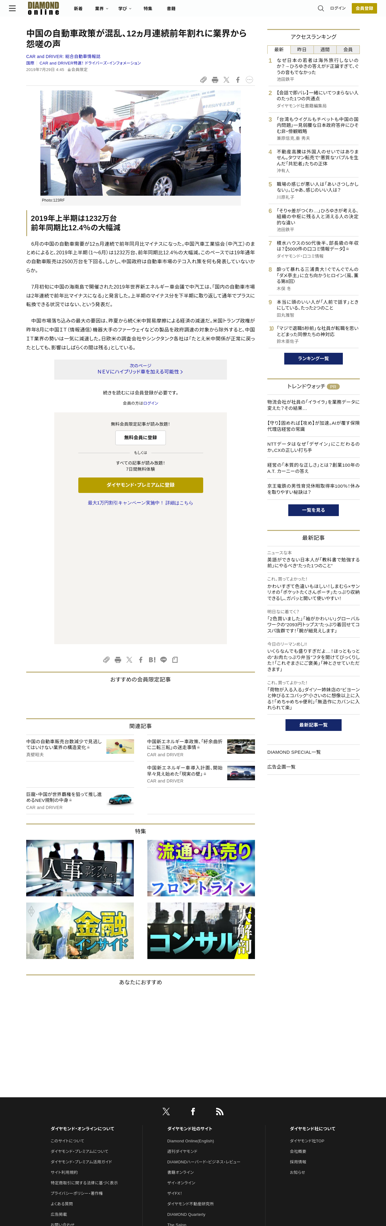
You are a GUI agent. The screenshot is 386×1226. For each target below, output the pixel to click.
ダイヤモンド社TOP (307, 1011)
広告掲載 (59, 1084)
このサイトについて (67, 1011)
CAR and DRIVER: (63, 56)
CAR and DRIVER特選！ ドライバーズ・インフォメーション (90, 63)
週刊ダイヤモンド (182, 1022)
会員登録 (347, 10)
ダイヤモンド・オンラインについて (82, 999)
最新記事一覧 (313, 725)
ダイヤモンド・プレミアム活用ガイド (81, 1032)
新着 (95, 11)
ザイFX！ (175, 1063)
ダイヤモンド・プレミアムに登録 (140, 485)
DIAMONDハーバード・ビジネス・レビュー (204, 1032)
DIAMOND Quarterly (186, 1084)
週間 (325, 49)
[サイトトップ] (54, 10)
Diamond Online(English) (190, 1011)
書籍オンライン (180, 1042)
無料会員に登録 (140, 437)
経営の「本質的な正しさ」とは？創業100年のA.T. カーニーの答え (313, 468)
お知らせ (297, 1042)
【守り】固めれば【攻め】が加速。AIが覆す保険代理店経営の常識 (313, 426)
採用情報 (298, 1032)
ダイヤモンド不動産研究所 (190, 1074)
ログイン (320, 11)
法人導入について (66, 1105)
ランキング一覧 (313, 358)
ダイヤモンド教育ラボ (186, 1126)
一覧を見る (313, 510)
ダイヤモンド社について (312, 999)
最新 (279, 49)
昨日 (302, 49)
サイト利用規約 (64, 1042)
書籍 (188, 11)
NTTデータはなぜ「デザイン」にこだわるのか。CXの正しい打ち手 (313, 447)
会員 (348, 49)
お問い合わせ (63, 1095)
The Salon (177, 1095)
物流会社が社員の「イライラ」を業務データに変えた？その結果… (313, 405)
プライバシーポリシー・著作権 (77, 1063)
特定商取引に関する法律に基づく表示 (84, 1053)
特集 (165, 11)
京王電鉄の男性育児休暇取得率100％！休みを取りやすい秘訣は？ (313, 489)
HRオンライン (179, 1105)
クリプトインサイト (183, 1116)
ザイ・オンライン (181, 1053)
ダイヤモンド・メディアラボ (190, 1137)
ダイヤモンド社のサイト (189, 999)
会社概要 (298, 1022)
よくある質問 (62, 1074)
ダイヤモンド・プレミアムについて (79, 1022)
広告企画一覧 (281, 766)
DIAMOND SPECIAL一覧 (294, 752)
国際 (30, 63)
